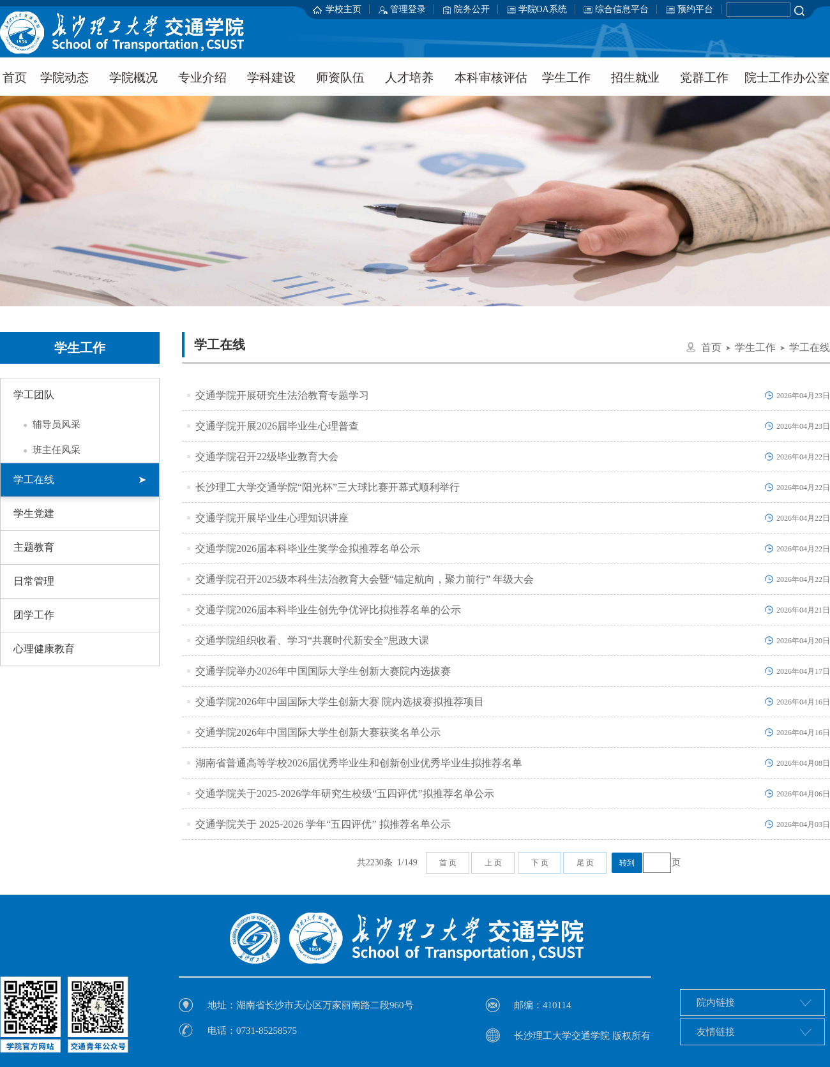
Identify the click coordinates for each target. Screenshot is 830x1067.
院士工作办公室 (786, 77)
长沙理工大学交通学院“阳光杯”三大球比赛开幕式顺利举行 (327, 487)
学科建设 (271, 77)
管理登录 (408, 9)
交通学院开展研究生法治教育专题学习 (282, 395)
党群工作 (704, 77)
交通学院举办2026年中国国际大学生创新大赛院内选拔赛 (323, 671)
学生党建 (33, 513)
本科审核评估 (491, 77)
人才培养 (409, 77)
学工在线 (79, 479)
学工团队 (33, 394)
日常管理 (33, 581)
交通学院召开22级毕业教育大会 (266, 456)
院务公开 (472, 9)
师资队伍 (340, 77)
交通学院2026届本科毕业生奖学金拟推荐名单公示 (307, 548)
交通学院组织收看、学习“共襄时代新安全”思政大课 (312, 640)
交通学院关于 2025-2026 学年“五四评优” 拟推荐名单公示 (323, 824)
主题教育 (33, 547)
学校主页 (343, 9)
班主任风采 (46, 450)
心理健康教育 (44, 648)
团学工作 (33, 614)
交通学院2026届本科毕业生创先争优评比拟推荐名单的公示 (328, 609)
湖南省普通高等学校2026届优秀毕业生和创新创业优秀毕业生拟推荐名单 (358, 762)
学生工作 (566, 77)
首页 (711, 347)
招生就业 (635, 77)
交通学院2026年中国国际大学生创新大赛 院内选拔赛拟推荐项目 (339, 701)
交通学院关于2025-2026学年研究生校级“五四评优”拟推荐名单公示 (344, 793)
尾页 (586, 862)
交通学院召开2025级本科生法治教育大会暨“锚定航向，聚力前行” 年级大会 (364, 579)
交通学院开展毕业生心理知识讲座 (272, 517)
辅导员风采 (46, 424)
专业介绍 (202, 77)
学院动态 (64, 77)
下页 (540, 862)
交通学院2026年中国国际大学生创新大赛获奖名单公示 (318, 732)
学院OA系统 (542, 9)
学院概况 (133, 77)
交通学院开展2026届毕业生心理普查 (277, 426)
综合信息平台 (622, 9)
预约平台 (695, 9)
